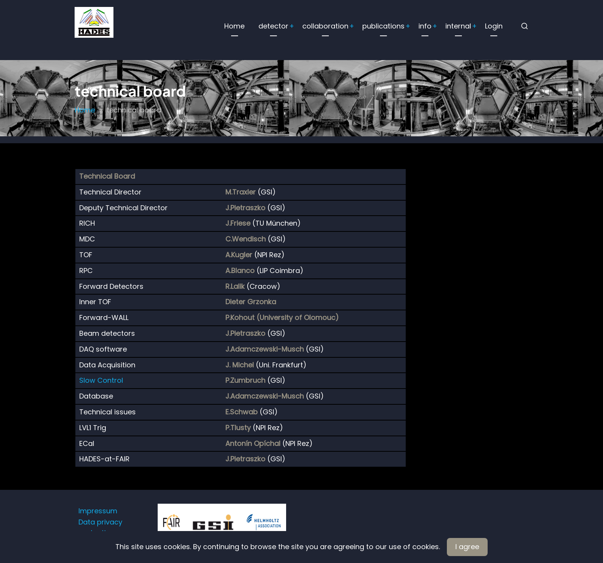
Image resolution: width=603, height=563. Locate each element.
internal (458, 26)
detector (273, 26)
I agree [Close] (467, 546)
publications (383, 26)
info (424, 26)
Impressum (97, 511)
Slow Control (101, 380)
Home (234, 26)
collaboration (325, 26)
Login (494, 26)
